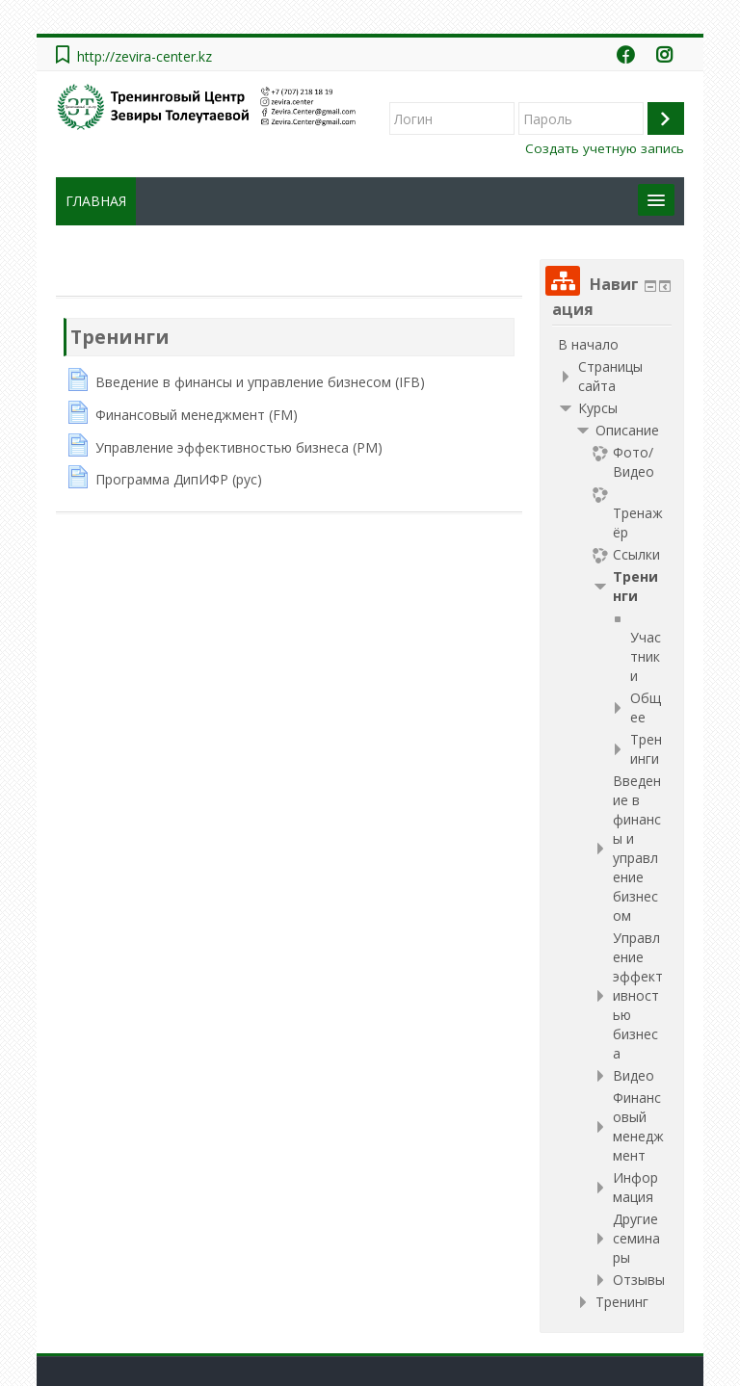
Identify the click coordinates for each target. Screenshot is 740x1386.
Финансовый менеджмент (638, 1126)
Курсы (598, 408)
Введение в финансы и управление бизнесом (637, 848)
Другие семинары (636, 1238)
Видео (633, 1075)
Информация (635, 1187)
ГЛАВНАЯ (96, 201)
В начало (588, 344)
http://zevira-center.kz (144, 56)
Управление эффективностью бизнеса (638, 995)
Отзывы (639, 1279)
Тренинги (120, 337)
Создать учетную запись (604, 148)
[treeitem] (611, 344)
